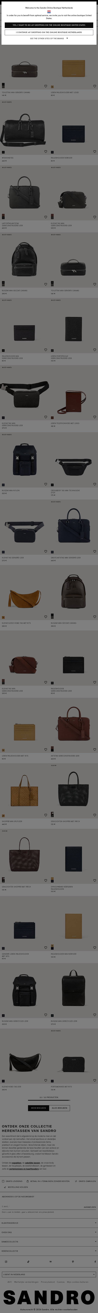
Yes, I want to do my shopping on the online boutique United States (49, 25)
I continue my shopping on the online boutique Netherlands (49, 32)
